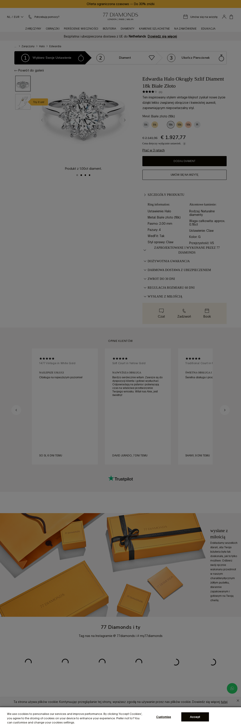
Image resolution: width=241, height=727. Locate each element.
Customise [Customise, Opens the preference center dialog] (163, 716)
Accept (195, 716)
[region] (120, 717)
